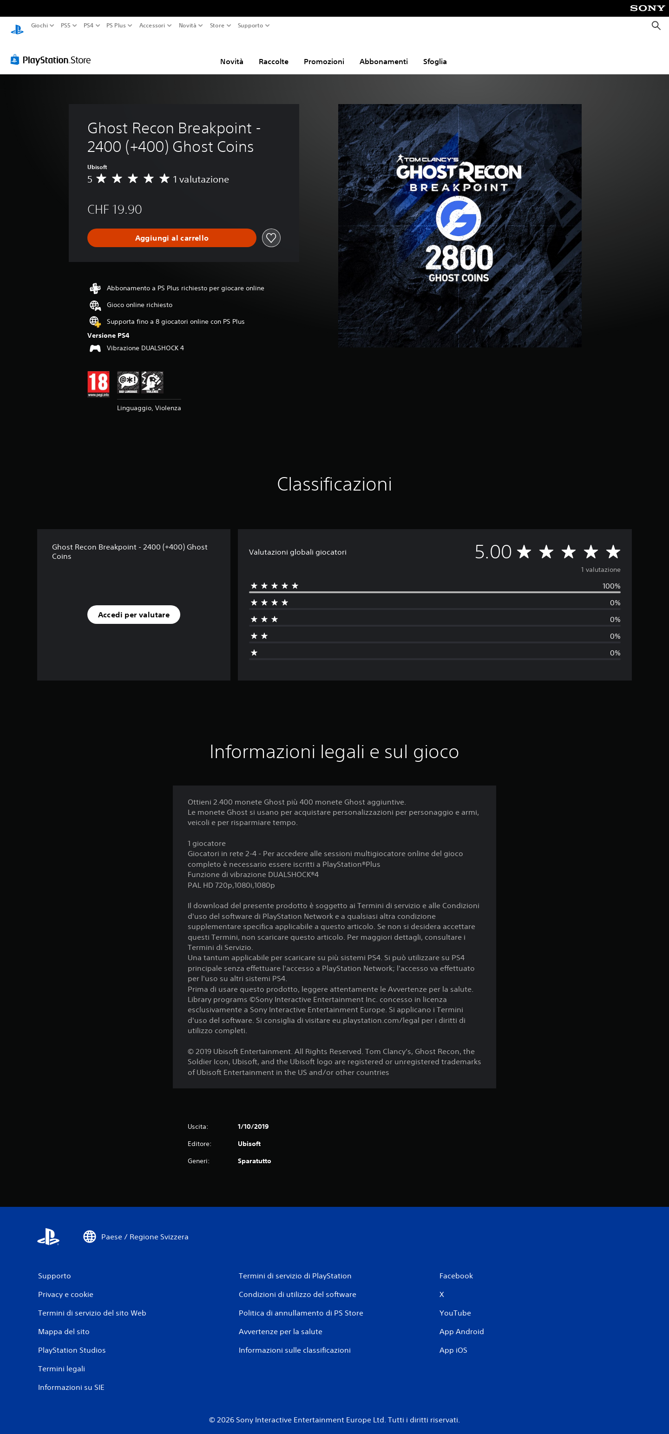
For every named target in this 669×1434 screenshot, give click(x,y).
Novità (188, 25)
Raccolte (274, 52)
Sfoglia (435, 52)
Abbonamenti (384, 52)
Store (217, 25)
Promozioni (324, 52)
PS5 (66, 25)
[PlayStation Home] (17, 26)
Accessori (152, 25)
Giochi (39, 25)
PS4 (88, 25)
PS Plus (115, 25)
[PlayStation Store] (53, 50)
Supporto (250, 25)
